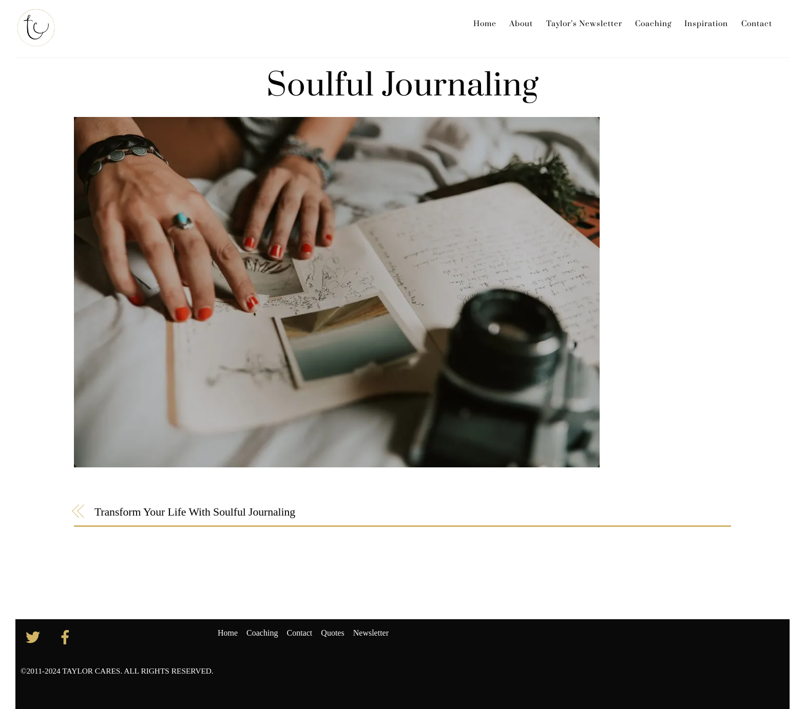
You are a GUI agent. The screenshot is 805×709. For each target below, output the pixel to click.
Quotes (332, 632)
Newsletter (371, 632)
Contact (756, 24)
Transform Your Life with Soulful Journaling (194, 512)
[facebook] (67, 636)
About (521, 24)
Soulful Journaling (402, 86)
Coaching (653, 24)
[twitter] (35, 636)
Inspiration (706, 24)
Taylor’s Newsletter (584, 24)
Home (484, 24)
